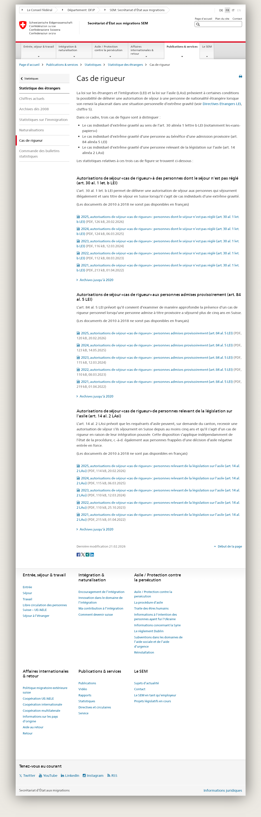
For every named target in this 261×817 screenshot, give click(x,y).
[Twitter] (83, 554)
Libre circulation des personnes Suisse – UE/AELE (45, 607)
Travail (27, 599)
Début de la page (229, 546)
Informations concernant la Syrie (157, 625)
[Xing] (88, 554)
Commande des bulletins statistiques (39, 154)
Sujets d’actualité (146, 683)
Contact (237, 18)
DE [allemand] (221, 10)
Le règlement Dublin (149, 631)
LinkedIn (72, 775)
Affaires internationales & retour (142, 50)
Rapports (84, 695)
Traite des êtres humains (151, 608)
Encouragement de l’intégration (101, 592)
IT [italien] (233, 10)
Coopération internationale (42, 704)
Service (83, 713)
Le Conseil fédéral (37, 10)
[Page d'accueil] (86, 27)
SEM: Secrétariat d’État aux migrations (135, 10)
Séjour (27, 593)
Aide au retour (33, 727)
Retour (27, 733)
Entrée (27, 587)
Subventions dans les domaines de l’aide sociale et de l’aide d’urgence (158, 641)
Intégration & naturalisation (68, 48)
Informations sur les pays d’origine (40, 719)
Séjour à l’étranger (36, 616)
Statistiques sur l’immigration (43, 119)
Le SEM (207, 46)
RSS (114, 775)
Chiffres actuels (31, 98)
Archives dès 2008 (34, 109)
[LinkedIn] (92, 554)
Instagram (95, 775)
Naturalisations (31, 130)
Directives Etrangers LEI (222, 104)
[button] (198, 24)
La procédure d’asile (148, 602)
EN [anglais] (239, 10)
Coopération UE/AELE (38, 698)
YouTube (50, 775)
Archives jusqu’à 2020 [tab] (96, 280)
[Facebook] (79, 554)
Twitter (29, 775)
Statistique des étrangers (125, 64)
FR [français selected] (227, 10)
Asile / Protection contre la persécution (108, 48)
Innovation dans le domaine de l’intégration (100, 600)
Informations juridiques (223, 790)
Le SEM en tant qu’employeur (155, 695)
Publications (87, 683)
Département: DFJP (78, 10)
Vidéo (82, 689)
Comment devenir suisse (95, 614)
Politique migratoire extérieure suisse (45, 690)
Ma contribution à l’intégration (100, 608)
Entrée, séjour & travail (38, 46)
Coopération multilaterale (41, 710)
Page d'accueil (203, 18)
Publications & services (183, 48)
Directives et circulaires (94, 707)
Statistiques (93, 64)
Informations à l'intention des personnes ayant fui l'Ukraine (155, 617)
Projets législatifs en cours (152, 701)
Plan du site (222, 18)
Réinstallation (144, 652)
